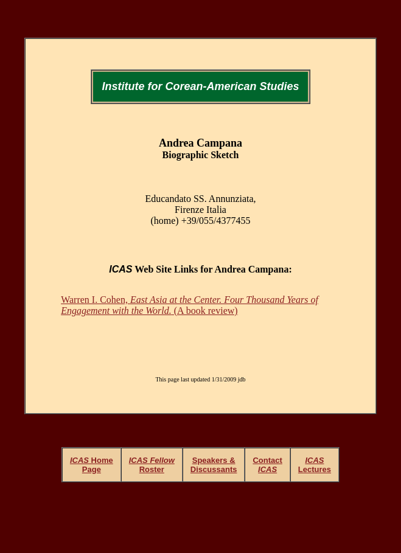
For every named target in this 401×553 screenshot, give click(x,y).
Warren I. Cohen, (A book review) (189, 305)
